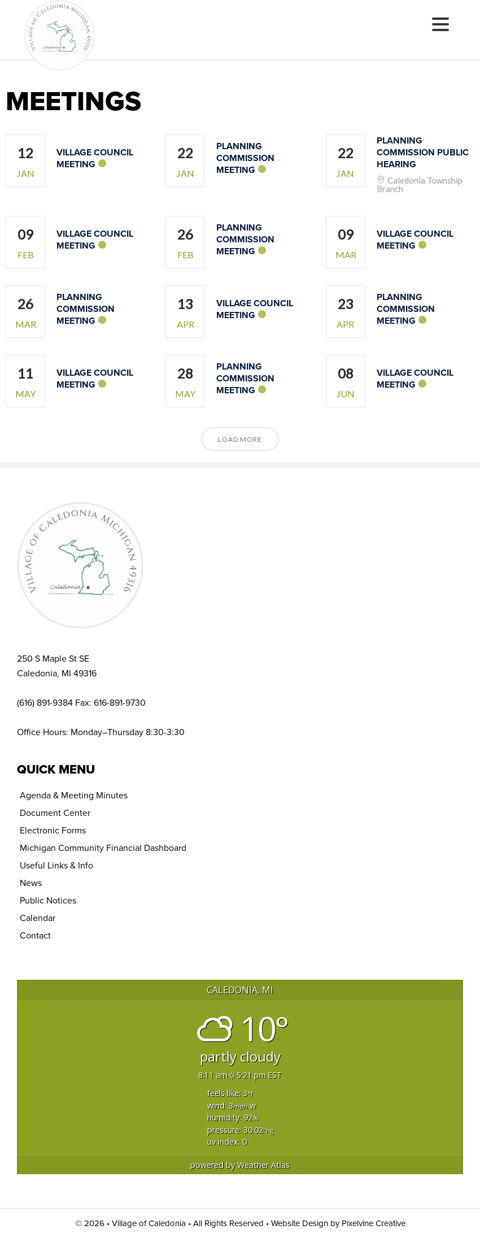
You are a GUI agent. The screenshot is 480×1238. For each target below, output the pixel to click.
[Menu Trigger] (440, 24)
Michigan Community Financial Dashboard (103, 847)
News (31, 882)
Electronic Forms (53, 830)
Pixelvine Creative (373, 1223)
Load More (240, 439)
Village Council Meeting (94, 158)
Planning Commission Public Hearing (423, 152)
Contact (35, 935)
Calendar (37, 917)
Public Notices (48, 900)
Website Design (299, 1223)
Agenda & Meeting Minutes (74, 795)
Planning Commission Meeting (245, 158)
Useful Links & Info (56, 865)
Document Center (55, 812)
